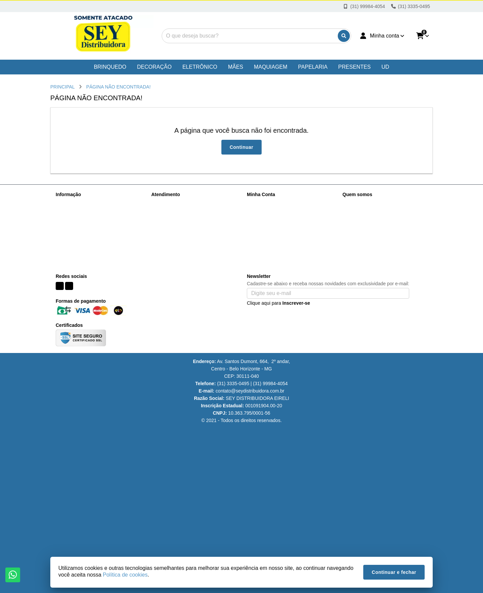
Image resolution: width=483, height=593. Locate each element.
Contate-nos (164, 203)
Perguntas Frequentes (79, 220)
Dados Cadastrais (265, 203)
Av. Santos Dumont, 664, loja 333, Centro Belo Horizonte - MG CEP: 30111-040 (386, 252)
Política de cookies (75, 238)
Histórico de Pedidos (268, 212)
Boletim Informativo (267, 220)
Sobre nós (66, 203)
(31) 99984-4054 (369, 204)
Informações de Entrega (81, 212)
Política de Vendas (75, 229)
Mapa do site (164, 212)
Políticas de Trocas (75, 246)
